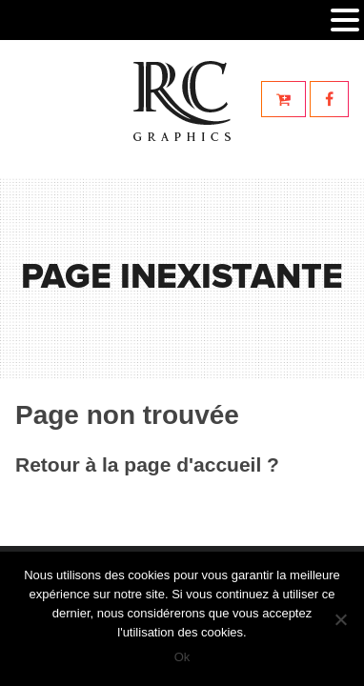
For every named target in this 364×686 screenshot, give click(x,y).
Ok (182, 657)
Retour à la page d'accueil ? (147, 464)
